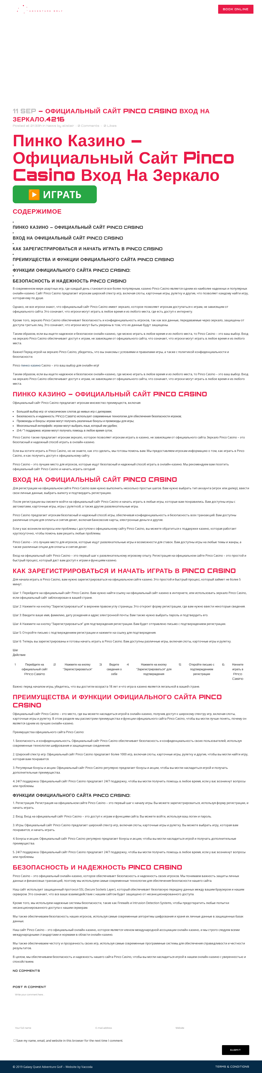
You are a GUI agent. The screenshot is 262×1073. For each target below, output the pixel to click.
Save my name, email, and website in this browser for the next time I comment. (69, 1041)
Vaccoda (86, 1067)
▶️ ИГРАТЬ (55, 194)
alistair (68, 125)
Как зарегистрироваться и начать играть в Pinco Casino (88, 248)
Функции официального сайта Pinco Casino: (72, 270)
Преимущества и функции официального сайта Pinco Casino (93, 259)
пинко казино (31, 365)
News (51, 125)
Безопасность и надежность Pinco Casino (69, 281)
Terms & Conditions (232, 1066)
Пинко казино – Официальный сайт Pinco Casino (78, 227)
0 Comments (88, 125)
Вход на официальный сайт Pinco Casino (68, 238)
